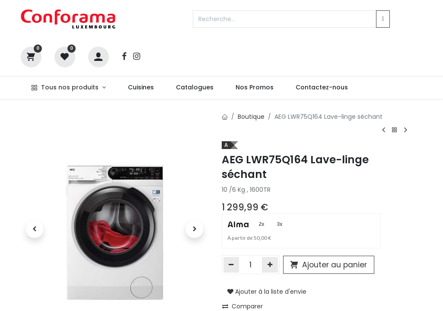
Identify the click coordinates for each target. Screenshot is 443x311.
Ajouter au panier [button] (328, 265)
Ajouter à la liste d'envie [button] (266, 291)
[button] (35, 229)
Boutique (251, 116)
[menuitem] (141, 87)
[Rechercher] (382, 19)
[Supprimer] (231, 265)
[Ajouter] (270, 265)
